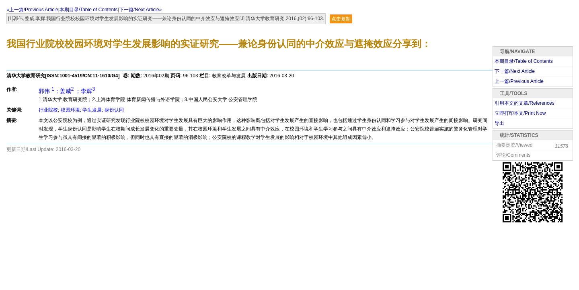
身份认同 (114, 110)
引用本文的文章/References (524, 103)
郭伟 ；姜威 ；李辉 (67, 91)
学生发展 (92, 110)
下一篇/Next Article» (140, 9)
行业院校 (48, 110)
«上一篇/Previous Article (32, 9)
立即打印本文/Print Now (520, 113)
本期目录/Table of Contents (89, 9)
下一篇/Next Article (515, 71)
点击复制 (341, 19)
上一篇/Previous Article (519, 81)
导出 (499, 123)
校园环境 (70, 110)
